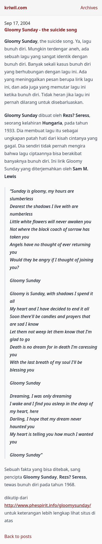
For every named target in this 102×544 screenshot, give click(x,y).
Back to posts (18, 536)
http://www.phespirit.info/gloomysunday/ (47, 505)
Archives (89, 8)
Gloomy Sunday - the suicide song (40, 30)
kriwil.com (15, 8)
